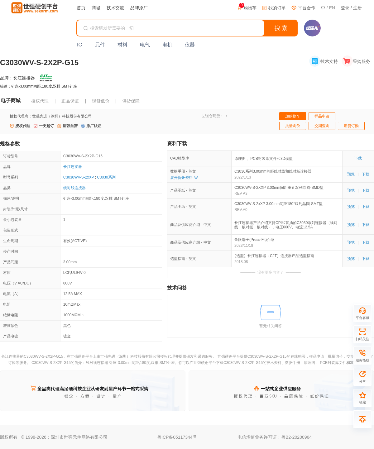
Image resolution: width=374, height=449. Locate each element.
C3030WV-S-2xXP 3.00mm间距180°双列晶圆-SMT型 (278, 204)
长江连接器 (72, 167)
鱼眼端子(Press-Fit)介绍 (254, 239)
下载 (358, 158)
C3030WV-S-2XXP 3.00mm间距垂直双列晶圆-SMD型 (279, 187)
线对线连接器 (74, 188)
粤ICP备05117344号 (177, 437)
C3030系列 (106, 177)
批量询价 (292, 126)
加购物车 (292, 116)
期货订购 (351, 126)
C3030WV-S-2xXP (78, 177)
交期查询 (321, 126)
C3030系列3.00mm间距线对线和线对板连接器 (272, 171)
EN (332, 7)
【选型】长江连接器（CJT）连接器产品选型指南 (274, 256)
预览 (351, 174)
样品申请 (321, 116)
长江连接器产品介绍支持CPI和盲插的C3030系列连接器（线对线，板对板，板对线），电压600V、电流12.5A (286, 225)
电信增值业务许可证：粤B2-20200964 (274, 437)
